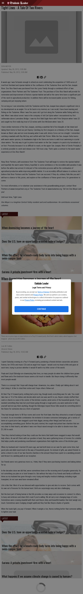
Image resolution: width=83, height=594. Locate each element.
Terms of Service (43, 292)
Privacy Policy (38, 295)
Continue (41, 309)
